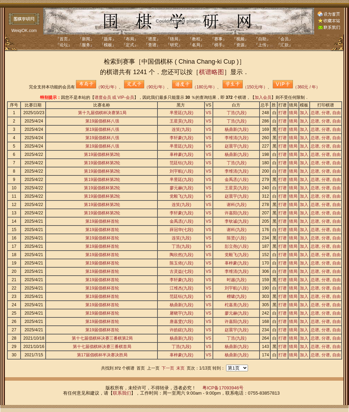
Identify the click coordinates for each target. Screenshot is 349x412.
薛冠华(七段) (181, 229)
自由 (336, 112)
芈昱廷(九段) (181, 112)
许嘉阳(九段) (236, 213)
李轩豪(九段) (181, 137)
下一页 (168, 368)
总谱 (315, 112)
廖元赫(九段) (181, 187)
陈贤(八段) (236, 238)
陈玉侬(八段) (181, 263)
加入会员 (263, 97)
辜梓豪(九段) (181, 154)
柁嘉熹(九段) (236, 304)
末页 (180, 368)
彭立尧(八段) (236, 246)
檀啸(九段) (236, 296)
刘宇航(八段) (181, 171)
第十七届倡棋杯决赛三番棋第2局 (102, 338)
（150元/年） (245, 87)
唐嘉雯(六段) (181, 321)
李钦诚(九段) (236, 221)
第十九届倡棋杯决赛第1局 (102, 112)
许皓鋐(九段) (181, 329)
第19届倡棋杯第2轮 (102, 154)
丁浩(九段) (236, 112)
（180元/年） (194, 87)
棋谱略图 (211, 72)
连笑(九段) (181, 129)
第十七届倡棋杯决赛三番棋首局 (102, 346)
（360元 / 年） (296, 87)
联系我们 (122, 393)
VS (208, 112)
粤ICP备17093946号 (223, 387)
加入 (304, 112)
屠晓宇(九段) (181, 313)
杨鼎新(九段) (236, 129)
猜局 (293, 112)
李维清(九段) (236, 137)
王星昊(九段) (181, 121)
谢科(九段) (236, 204)
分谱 (325, 112)
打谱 (282, 112)
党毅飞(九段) (181, 196)
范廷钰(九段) (181, 162)
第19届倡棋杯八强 (102, 121)
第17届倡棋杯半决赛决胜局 (102, 354)
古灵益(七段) (181, 271)
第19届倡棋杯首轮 (102, 221)
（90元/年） (97, 87)
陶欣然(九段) (181, 254)
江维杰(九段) (181, 288)
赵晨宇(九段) (236, 146)
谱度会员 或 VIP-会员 (114, 97)
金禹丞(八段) (236, 179)
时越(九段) (236, 279)
